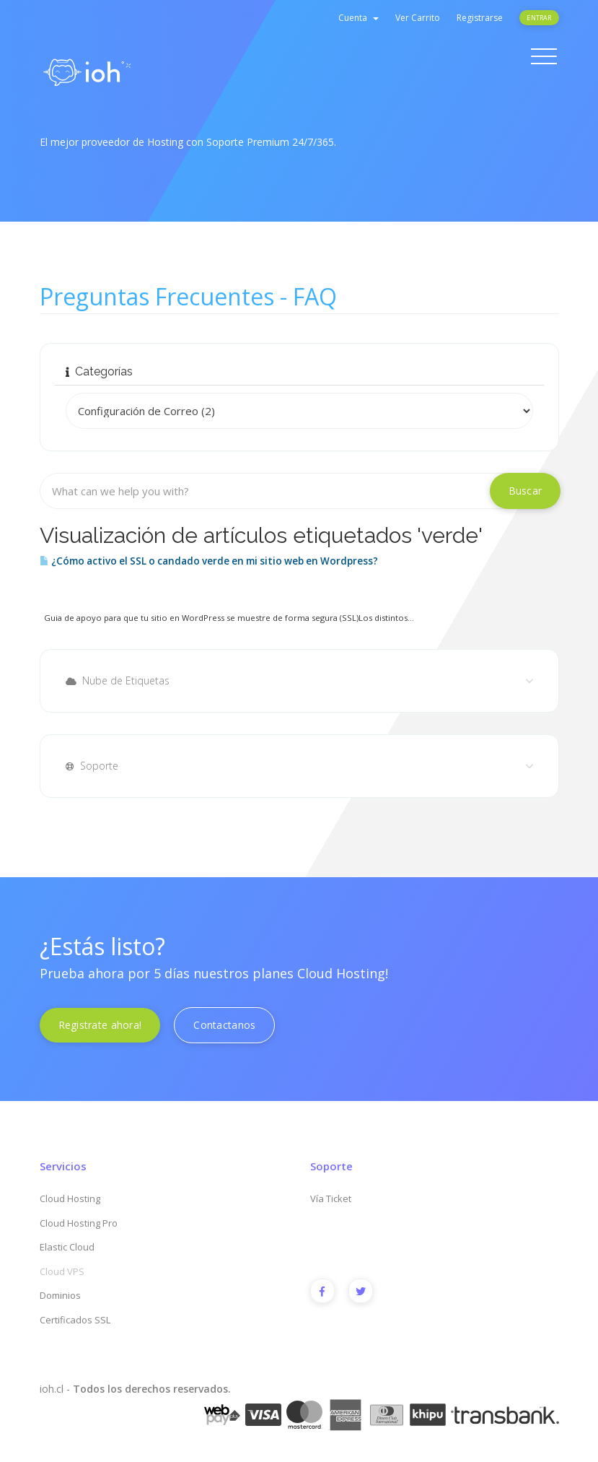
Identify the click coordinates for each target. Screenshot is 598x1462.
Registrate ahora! (100, 1025)
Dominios (60, 1295)
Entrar (539, 17)
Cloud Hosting (70, 1198)
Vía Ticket (330, 1198)
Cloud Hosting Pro (79, 1223)
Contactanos (224, 1025)
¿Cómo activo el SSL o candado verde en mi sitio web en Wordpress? (209, 560)
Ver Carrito (417, 18)
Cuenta (358, 18)
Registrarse (480, 18)
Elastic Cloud (67, 1246)
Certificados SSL (75, 1319)
